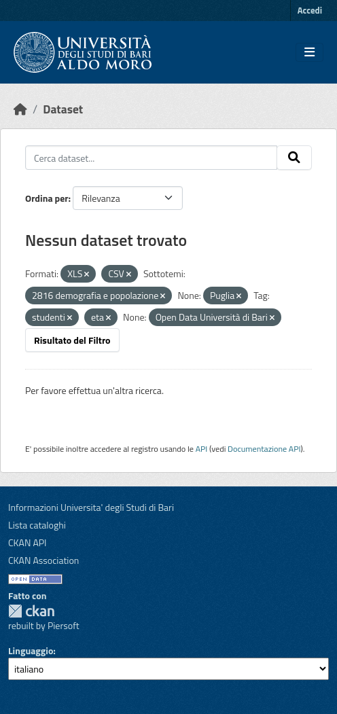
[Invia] (294, 157)
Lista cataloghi (37, 525)
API (202, 448)
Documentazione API (264, 448)
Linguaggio (30, 650)
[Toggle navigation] (309, 52)
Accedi (310, 10)
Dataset (63, 109)
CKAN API (27, 542)
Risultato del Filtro (72, 340)
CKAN (31, 611)
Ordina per (47, 198)
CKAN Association (43, 560)
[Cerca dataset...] (151, 157)
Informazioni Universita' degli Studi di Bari (91, 507)
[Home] (20, 109)
